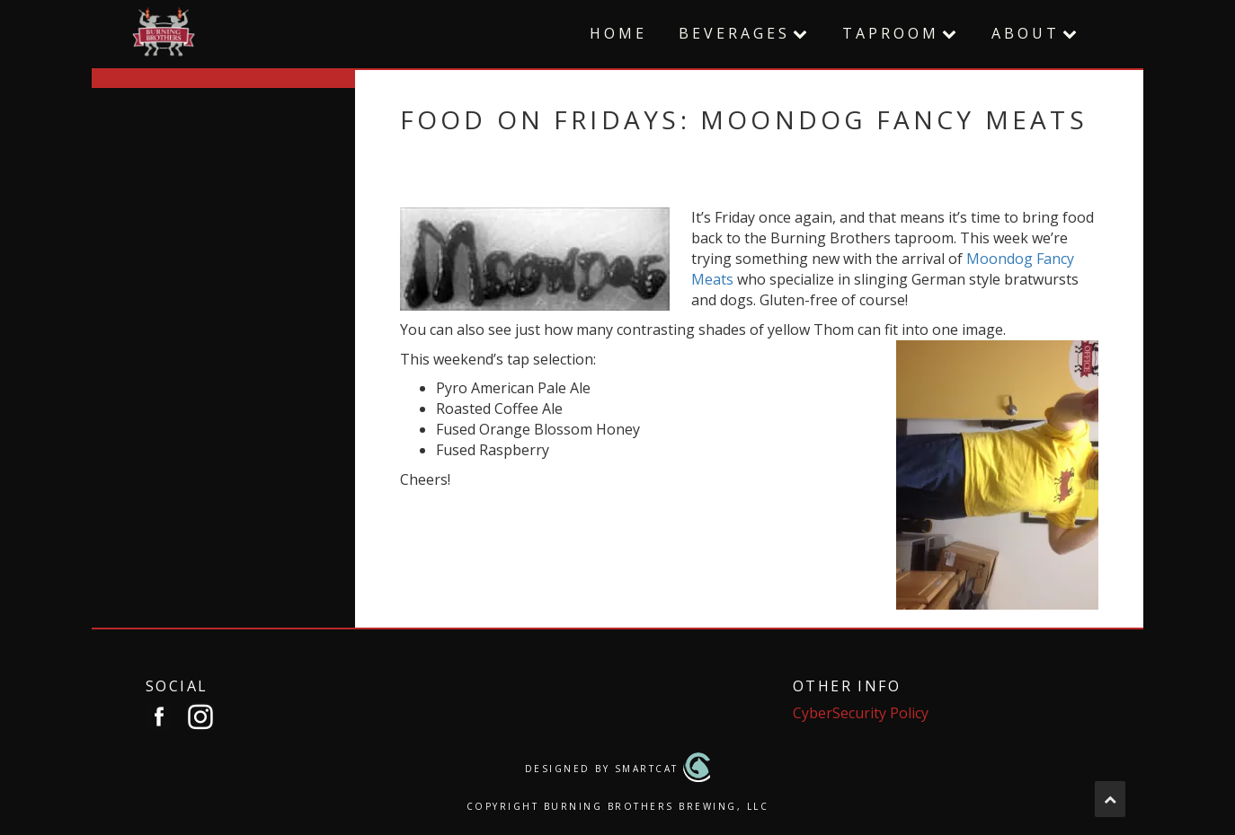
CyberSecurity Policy (860, 713)
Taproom (890, 33)
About (1025, 33)
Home (618, 33)
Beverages (734, 33)
